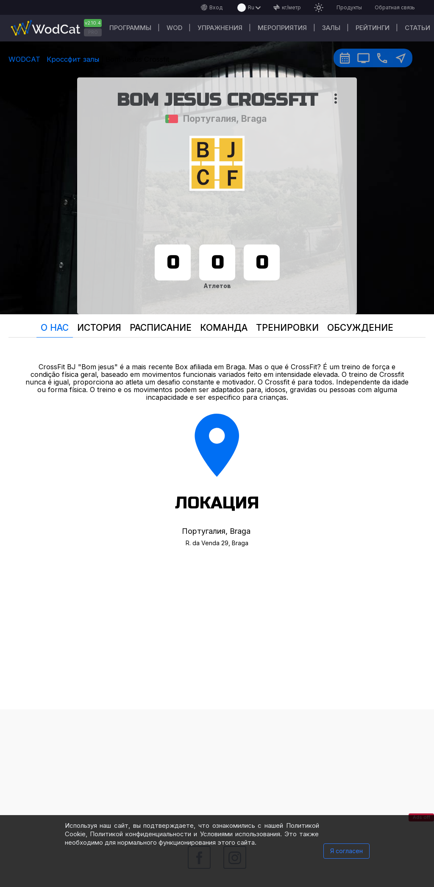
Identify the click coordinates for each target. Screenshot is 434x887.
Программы (130, 28)
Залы (331, 28)
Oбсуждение (360, 327)
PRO (93, 32)
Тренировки (287, 327)
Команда (224, 327)
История (99, 327)
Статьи (417, 28)
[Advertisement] (217, 768)
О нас (55, 327)
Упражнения (220, 28)
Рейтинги (372, 28)
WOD (174, 28)
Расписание (161, 327)
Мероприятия (282, 28)
